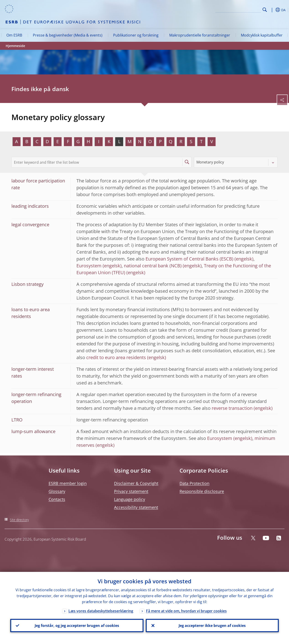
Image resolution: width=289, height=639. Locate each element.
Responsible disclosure (202, 491)
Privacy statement (131, 491)
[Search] (238, 9)
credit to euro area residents (116, 357)
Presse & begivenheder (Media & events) (67, 35)
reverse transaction (232, 408)
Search (264, 10)
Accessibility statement (136, 507)
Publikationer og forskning (136, 35)
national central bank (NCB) (153, 266)
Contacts (57, 499)
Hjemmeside (15, 46)
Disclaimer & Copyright (136, 483)
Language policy (129, 499)
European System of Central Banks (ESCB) (189, 259)
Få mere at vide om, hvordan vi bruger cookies (186, 610)
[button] (272, 10)
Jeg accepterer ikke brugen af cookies (212, 625)
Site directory (19, 520)
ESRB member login (68, 483)
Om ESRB (14, 35)
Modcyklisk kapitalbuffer (262, 35)
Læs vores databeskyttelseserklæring (100, 610)
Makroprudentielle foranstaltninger (199, 35)
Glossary (57, 491)
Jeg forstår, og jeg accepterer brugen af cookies (77, 625)
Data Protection (194, 483)
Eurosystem (89, 266)
